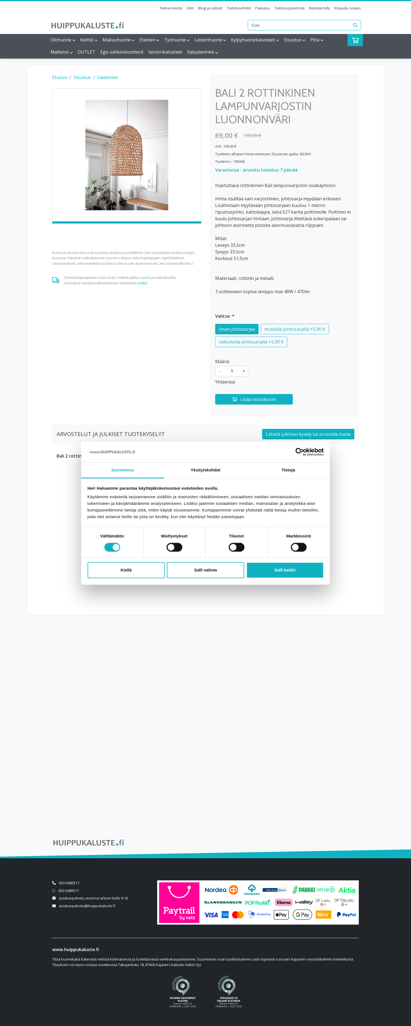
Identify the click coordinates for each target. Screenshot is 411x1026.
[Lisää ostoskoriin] (254, 399)
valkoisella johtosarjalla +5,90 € (251, 341)
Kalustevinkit (200, 52)
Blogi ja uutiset (210, 8)
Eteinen (147, 40)
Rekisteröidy (319, 8)
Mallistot (60, 52)
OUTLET (86, 52)
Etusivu (59, 77)
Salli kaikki (285, 570)
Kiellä (125, 570)
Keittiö (87, 40)
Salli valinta (205, 570)
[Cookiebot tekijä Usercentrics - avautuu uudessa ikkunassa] (299, 452)
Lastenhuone (208, 40)
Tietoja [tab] (288, 470)
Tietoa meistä (171, 8)
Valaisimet (107, 77)
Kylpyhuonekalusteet (253, 40)
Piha (314, 40)
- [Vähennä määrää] (219, 371)
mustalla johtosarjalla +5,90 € (294, 329)
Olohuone (61, 40)
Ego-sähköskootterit (121, 52)
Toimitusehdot (239, 8)
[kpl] (232, 371)
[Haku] (355, 25)
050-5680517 (69, 882)
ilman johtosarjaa (237, 329)
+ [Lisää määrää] (244, 371)
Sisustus (292, 40)
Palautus (262, 8)
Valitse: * (225, 316)
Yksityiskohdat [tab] (205, 470)
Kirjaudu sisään (347, 8)
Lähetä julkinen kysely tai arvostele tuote (308, 434)
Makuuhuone (116, 40)
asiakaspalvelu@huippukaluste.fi (87, 905)
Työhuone (175, 40)
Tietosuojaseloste (290, 8)
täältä (142, 282)
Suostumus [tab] (122, 470)
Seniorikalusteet (165, 52)
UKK (190, 8)
